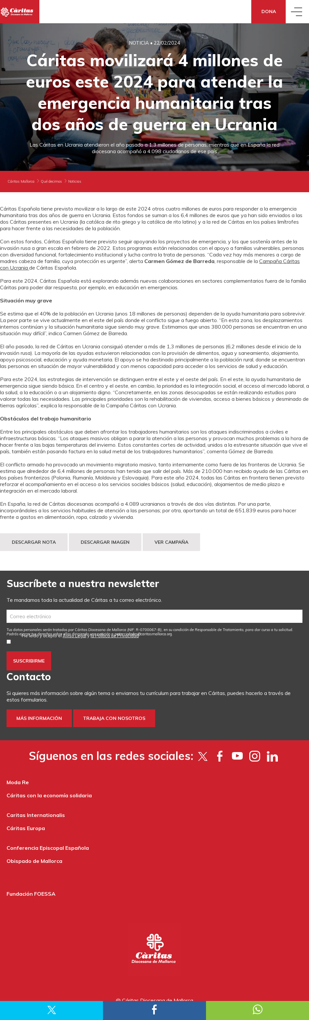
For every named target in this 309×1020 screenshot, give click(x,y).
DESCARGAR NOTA (34, 542)
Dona (268, 11)
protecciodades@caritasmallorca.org (143, 634)
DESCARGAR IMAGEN (105, 542)
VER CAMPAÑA (171, 542)
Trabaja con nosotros (114, 718)
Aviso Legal (74, 635)
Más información (39, 718)
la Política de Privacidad (115, 635)
